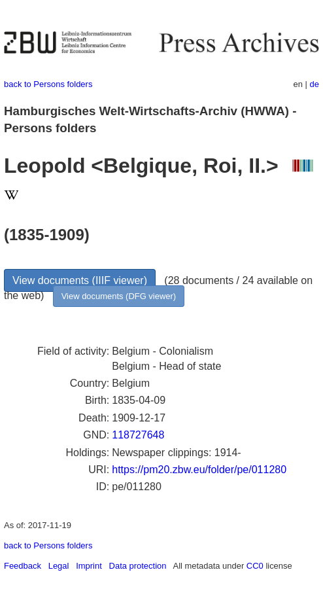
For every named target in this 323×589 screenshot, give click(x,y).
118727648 (138, 434)
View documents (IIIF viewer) (79, 280)
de (314, 84)
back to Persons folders (48, 84)
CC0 (255, 566)
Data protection (138, 566)
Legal (58, 566)
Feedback (22, 566)
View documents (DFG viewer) (118, 296)
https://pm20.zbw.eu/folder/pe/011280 (199, 469)
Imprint (89, 566)
